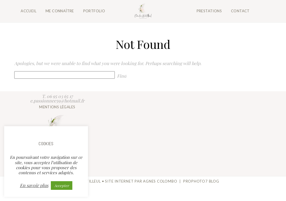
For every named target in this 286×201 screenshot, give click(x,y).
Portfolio (94, 11)
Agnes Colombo (160, 181)
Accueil (28, 11)
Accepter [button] (61, 185)
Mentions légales (57, 107)
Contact (240, 11)
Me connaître (60, 11)
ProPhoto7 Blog (201, 181)
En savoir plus (34, 185)
